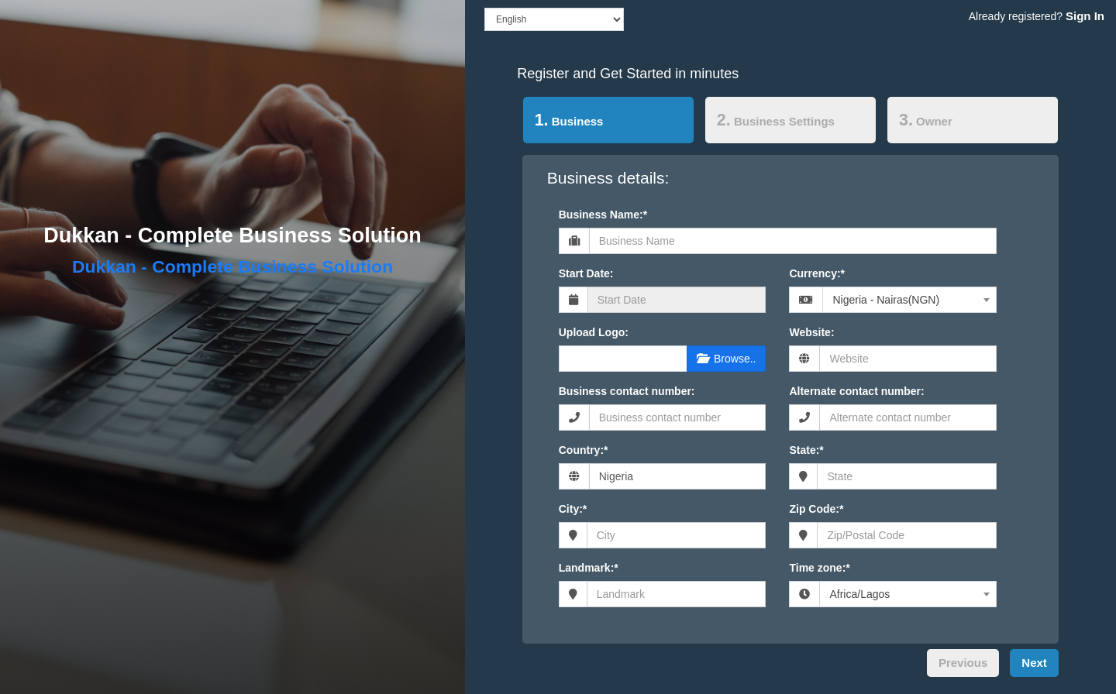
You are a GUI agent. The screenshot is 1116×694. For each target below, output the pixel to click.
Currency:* (817, 273)
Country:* (583, 450)
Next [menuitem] (1034, 662)
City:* (573, 509)
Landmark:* (588, 568)
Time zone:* (819, 568)
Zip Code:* (816, 509)
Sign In (1085, 15)
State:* (806, 450)
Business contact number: (627, 391)
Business (563, 118)
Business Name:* (603, 214)
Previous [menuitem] (963, 662)
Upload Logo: (594, 332)
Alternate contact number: (856, 391)
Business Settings (776, 120)
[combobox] (909, 300)
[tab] (608, 123)
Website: (811, 332)
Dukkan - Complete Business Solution (232, 235)
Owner (925, 120)
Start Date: (586, 273)
